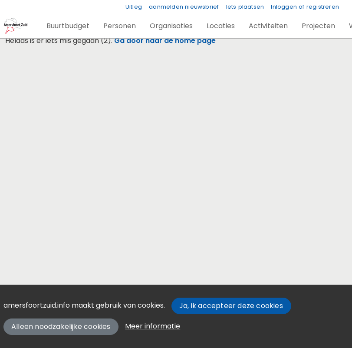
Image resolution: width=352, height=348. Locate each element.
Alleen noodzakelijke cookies (61, 327)
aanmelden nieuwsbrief (184, 7)
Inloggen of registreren (305, 7)
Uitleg (133, 7)
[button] (67, 26)
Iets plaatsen (245, 7)
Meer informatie (152, 326)
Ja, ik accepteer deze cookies (231, 306)
